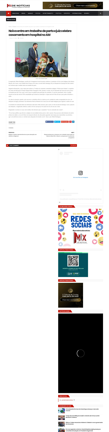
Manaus (30, 13)
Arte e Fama (84, 366)
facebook (66, 156)
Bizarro (86, 13)
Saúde (98, 374)
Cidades (14, 26)
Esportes (67, 13)
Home (10, 26)
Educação (89, 369)
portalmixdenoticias (82, 227)
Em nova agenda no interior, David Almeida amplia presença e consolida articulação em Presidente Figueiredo (91, 257)
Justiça (76, 374)
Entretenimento (48, 13)
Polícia (38, 13)
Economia (82, 369)
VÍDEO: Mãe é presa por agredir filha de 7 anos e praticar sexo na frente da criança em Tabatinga (87, 269)
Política (58, 13)
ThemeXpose (15, 429)
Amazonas (15, 13)
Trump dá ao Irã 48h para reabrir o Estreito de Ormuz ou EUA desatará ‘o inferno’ (90, 244)
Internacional (77, 13)
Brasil (23, 13)
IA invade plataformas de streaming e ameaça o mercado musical (91, 236)
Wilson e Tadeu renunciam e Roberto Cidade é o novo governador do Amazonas (90, 250)
